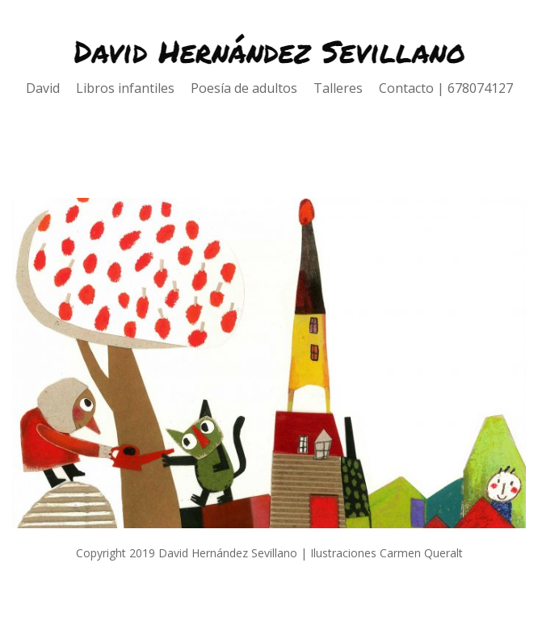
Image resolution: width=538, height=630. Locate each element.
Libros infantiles (133, 88)
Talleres (346, 88)
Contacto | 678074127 (446, 88)
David (51, 88)
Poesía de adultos (252, 88)
